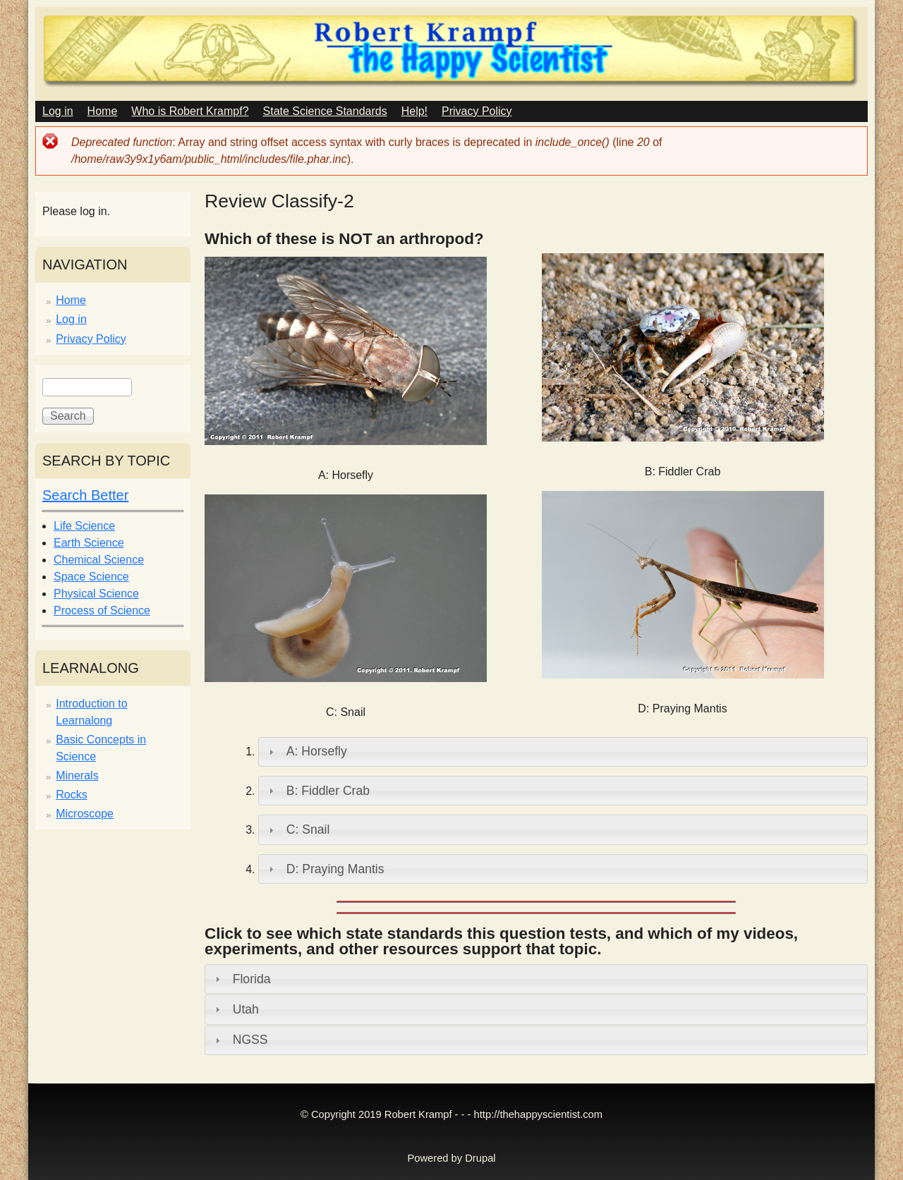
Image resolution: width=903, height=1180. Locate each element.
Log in (57, 111)
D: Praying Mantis (335, 869)
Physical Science (96, 594)
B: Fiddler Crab (328, 791)
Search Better (85, 495)
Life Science (84, 526)
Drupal (480, 1158)
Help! (414, 111)
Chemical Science (99, 560)
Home (102, 111)
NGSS (250, 1040)
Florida (252, 979)
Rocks (71, 795)
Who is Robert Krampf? (189, 111)
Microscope (85, 814)
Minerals (77, 775)
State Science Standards (325, 111)
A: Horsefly (316, 751)
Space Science (91, 577)
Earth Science (89, 543)
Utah (246, 1009)
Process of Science (102, 610)
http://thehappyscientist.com (538, 1114)
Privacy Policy (477, 111)
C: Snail (308, 829)
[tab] (563, 752)
